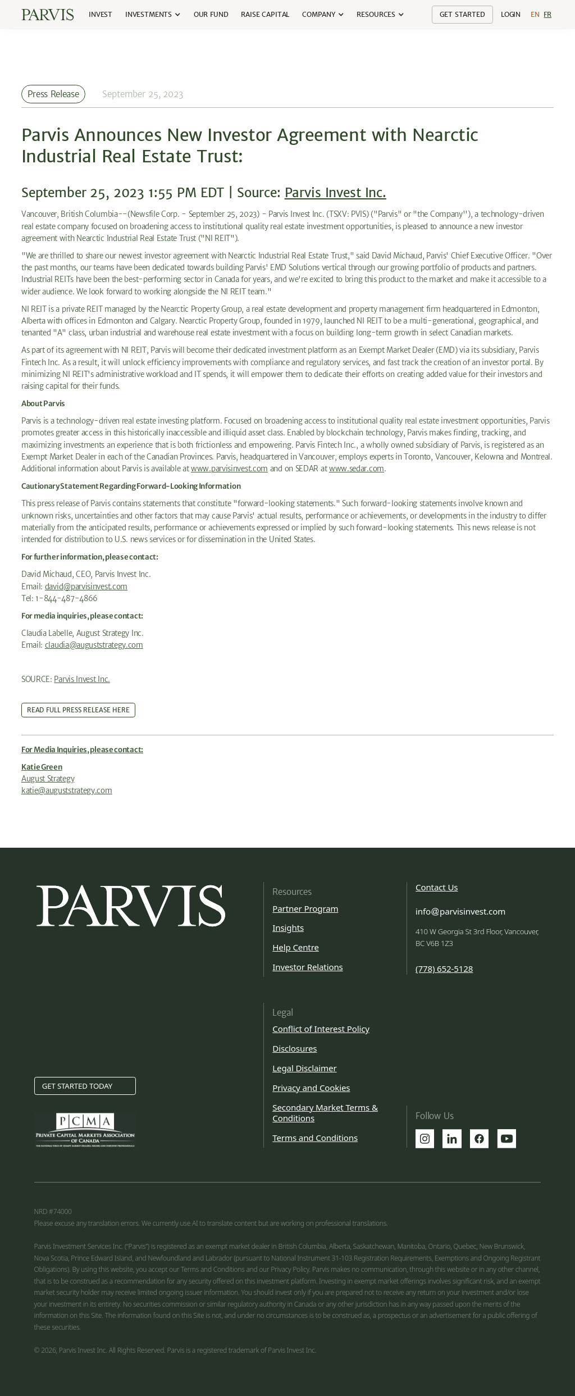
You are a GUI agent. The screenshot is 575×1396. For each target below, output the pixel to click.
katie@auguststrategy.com (66, 790)
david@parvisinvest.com (86, 587)
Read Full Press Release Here (78, 710)
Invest (100, 14)
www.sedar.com (356, 469)
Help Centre (295, 947)
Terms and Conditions (315, 1137)
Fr (547, 14)
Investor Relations (307, 966)
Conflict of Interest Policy (320, 1028)
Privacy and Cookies (311, 1087)
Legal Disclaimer (304, 1068)
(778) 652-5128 (444, 968)
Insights (288, 927)
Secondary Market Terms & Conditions (325, 1113)
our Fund (211, 14)
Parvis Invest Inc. (335, 193)
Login (511, 14)
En (535, 14)
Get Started (462, 14)
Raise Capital (265, 14)
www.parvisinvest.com (229, 469)
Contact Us (437, 887)
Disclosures (294, 1048)
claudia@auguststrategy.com (94, 645)
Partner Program (305, 908)
